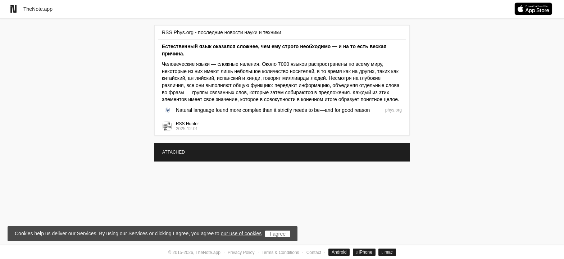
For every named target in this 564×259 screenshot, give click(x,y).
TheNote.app (38, 9)
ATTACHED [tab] (173, 152)
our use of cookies (241, 233)
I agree (278, 234)
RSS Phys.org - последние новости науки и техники (221, 32)
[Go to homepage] (13, 9)
